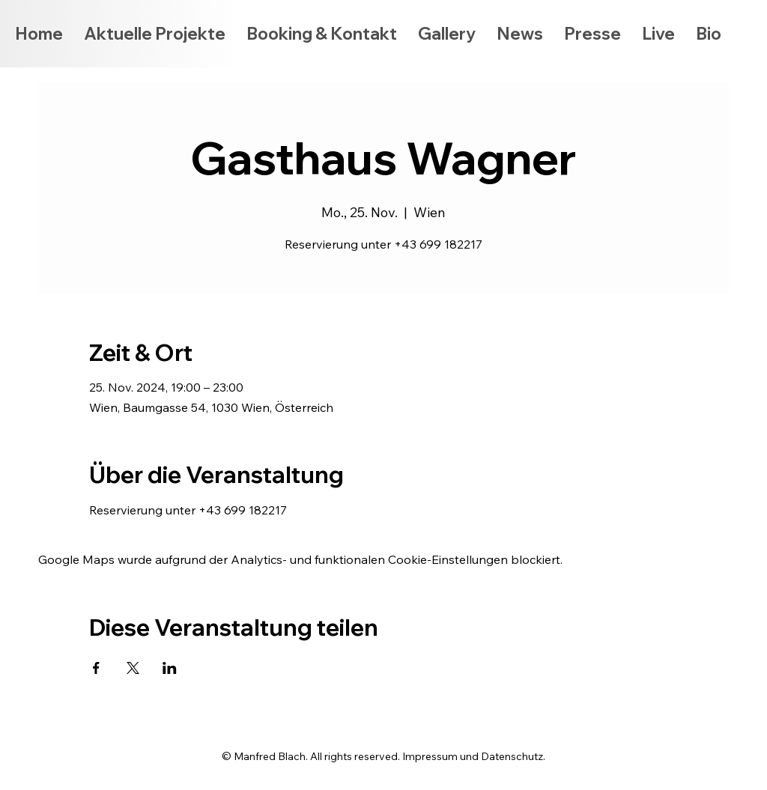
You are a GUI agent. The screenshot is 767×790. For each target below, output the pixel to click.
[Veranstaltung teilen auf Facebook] (96, 668)
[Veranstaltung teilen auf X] (133, 668)
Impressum (430, 756)
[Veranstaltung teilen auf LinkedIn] (170, 668)
